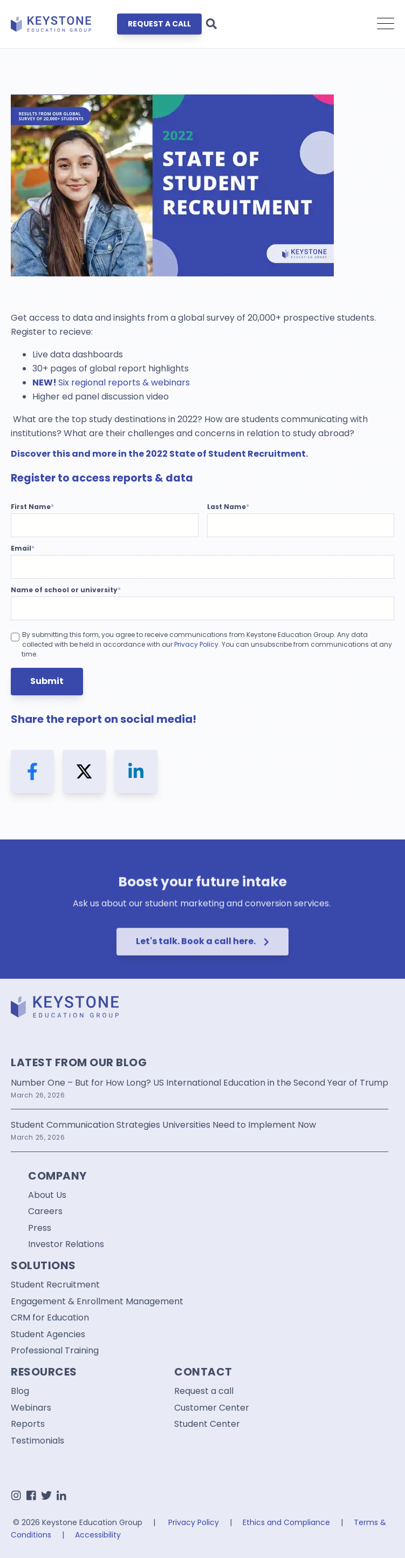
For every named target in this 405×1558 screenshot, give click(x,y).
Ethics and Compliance (286, 1522)
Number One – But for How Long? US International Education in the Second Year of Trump (199, 1082)
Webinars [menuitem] (31, 1408)
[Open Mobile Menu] (385, 24)
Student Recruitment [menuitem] (55, 1285)
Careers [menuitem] (45, 1211)
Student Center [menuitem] (207, 1424)
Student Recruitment (257, 454)
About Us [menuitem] (47, 1195)
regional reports (105, 382)
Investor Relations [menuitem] (66, 1244)
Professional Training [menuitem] (55, 1351)
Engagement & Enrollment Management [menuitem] (97, 1302)
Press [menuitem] (39, 1228)
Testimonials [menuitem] (37, 1441)
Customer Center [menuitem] (211, 1408)
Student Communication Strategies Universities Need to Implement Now (163, 1125)
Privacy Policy (196, 644)
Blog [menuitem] (20, 1391)
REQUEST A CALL (159, 23)
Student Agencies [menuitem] (48, 1334)
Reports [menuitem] (28, 1424)
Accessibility (98, 1534)
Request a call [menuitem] (204, 1391)
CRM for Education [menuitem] (50, 1318)
